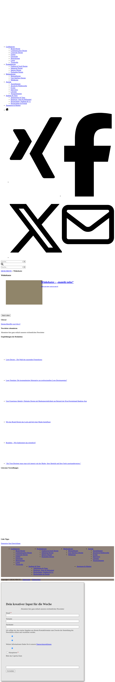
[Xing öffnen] (36, 182)
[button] (2, 265)
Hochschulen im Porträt (19, 103)
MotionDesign (16, 76)
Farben (13, 54)
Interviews (14, 90)
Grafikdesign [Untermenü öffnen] (10, 47)
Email (8, 613)
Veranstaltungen (16, 94)
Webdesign (14, 80)
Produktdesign (42, 549)
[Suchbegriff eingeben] (12, 261)
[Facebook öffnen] (88, 196)
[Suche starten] (24, 261)
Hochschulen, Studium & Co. (21, 101)
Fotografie (14, 56)
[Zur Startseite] (41, 41)
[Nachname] (42, 627)
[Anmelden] (10, 671)
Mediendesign (68, 549)
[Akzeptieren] (7, 652)
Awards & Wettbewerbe (19, 86)
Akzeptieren (12, 653)
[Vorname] (42, 621)
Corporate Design (17, 53)
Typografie (14, 62)
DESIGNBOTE (6, 271)
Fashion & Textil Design (19, 66)
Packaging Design (17, 72)
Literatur (14, 92)
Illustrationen (15, 58)
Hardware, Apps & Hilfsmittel (21, 99)
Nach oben (6, 315)
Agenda (90, 549)
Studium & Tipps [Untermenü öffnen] (12, 96)
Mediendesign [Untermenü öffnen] (10, 74)
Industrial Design (17, 68)
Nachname (9, 625)
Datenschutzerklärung (43, 644)
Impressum (26, 580)
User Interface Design (18, 78)
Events (13, 88)
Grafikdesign (15, 549)
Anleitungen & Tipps (18, 98)
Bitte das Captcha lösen (14, 656)
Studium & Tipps (34, 566)
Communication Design (19, 51)
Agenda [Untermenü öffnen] (8, 82)
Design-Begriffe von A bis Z (10, 324)
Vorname (9, 619)
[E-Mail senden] (88, 250)
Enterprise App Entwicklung (10, 543)
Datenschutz (36, 580)
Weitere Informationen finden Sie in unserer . (29, 644)
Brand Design (15, 49)
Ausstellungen (15, 84)
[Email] (42, 615)
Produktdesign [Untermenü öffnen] (11, 64)
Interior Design (16, 70)
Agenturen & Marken (13, 105)
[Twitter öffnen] (36, 257)
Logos (13, 60)
